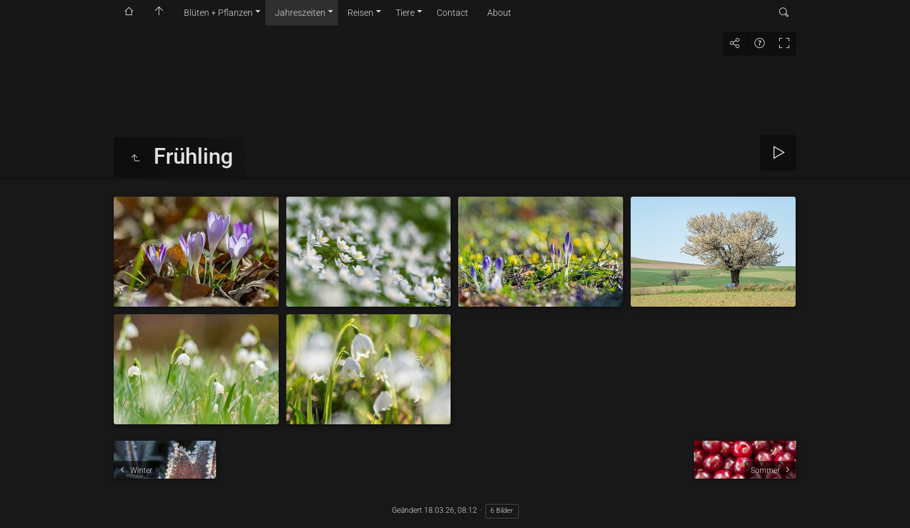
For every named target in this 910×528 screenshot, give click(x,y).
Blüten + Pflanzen (218, 13)
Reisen (360, 13)
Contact (452, 13)
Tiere (405, 13)
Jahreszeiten (300, 13)
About (499, 13)
